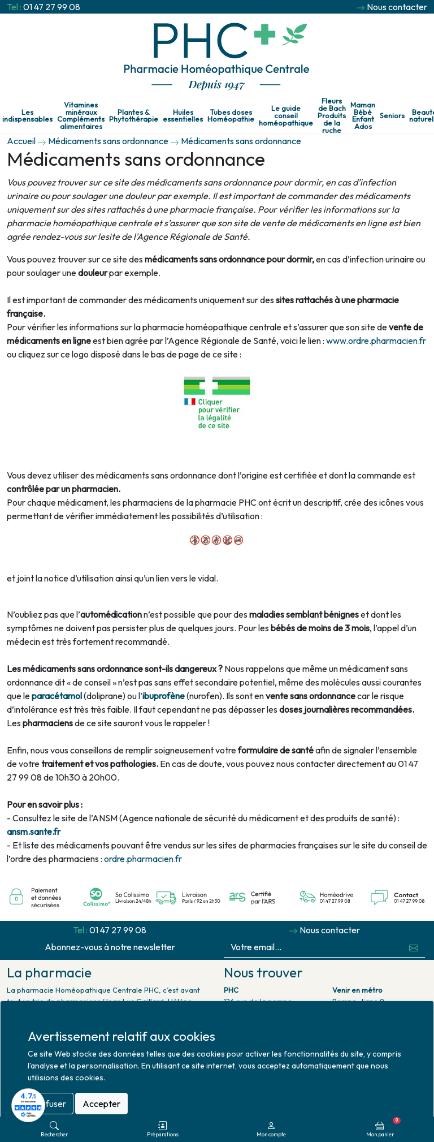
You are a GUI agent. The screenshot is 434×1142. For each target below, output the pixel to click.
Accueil (21, 140)
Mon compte (271, 1129)
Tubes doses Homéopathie (230, 116)
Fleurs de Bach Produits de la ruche (332, 115)
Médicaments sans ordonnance (108, 140)
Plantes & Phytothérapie (133, 116)
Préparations (163, 1129)
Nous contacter (397, 6)
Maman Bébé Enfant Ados (362, 115)
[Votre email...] (313, 947)
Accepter (101, 1103)
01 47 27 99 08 (51, 6)
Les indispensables (27, 116)
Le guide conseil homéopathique (286, 115)
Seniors (392, 115)
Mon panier (383, 1127)
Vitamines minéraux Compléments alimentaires (81, 115)
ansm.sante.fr (33, 831)
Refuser (50, 1103)
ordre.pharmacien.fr (143, 858)
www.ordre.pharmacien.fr (376, 340)
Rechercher (54, 1129)
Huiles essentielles (183, 116)
